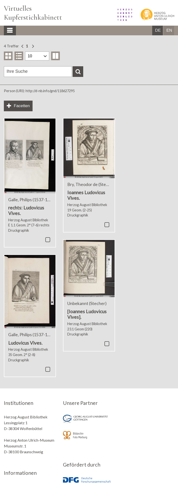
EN (169, 30)
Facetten (22, 106)
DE (158, 30)
